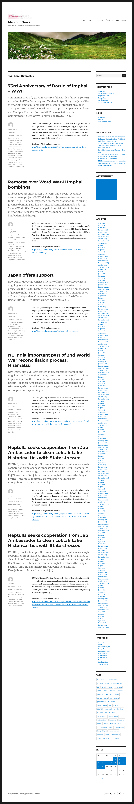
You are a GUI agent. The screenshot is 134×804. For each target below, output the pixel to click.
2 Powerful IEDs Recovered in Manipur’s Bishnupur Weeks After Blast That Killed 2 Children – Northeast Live (111, 139)
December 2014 (103, 524)
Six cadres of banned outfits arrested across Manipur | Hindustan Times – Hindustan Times (110, 146)
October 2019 (102, 397)
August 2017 (102, 454)
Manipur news (113, 716)
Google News (102, 649)
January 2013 (102, 575)
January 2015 (102, 522)
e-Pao (100, 644)
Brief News (118, 687)
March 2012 (102, 596)
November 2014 (103, 526)
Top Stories (115, 738)
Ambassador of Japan (15, 322)
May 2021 (101, 355)
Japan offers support (30, 275)
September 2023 (103, 294)
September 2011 (103, 610)
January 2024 (102, 285)
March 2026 (102, 228)
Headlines (18, 144)
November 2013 (103, 553)
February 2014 (103, 546)
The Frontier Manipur (105, 102)
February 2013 (103, 572)
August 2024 (102, 269)
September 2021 (103, 346)
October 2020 (102, 370)
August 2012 (102, 585)
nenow (99, 723)
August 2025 (102, 243)
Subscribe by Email (104, 122)
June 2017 (101, 458)
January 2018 (102, 443)
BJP (98, 687)
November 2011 (103, 605)
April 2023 (101, 305)
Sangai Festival (17, 518)
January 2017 (102, 469)
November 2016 (103, 474)
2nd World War (13, 412)
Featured (100, 694)
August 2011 (102, 612)
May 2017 (101, 460)
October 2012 (102, 581)
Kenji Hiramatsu (13, 337)
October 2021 (102, 344)
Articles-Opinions (103, 683)
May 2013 (101, 566)
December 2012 (103, 577)
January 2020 (102, 390)
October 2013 (102, 555)
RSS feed (101, 120)
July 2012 (101, 588)
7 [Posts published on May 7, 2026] (111, 763)
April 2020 (101, 384)
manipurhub (101, 716)
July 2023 (101, 298)
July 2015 (101, 509)
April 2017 (101, 463)
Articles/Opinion (116, 683)
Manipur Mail (102, 658)
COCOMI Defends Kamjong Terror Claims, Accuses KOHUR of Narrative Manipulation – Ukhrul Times (112, 157)
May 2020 (101, 381)
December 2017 (103, 445)
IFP (110, 705)
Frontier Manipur (104, 647)
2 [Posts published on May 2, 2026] (119, 759)
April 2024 (101, 278)
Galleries (11, 144)
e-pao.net (101, 91)
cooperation (12, 507)
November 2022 (103, 315)
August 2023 (102, 296)
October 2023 (102, 291)
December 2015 (103, 498)
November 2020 (103, 368)
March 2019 (102, 412)
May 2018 (101, 434)
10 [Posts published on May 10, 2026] (124, 763)
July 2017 (101, 456)
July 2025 (101, 245)
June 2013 (101, 564)
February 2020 (103, 388)
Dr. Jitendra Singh (14, 333)
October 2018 (102, 423)
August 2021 (102, 348)
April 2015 (101, 515)
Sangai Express (103, 664)
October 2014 (102, 528)
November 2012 (103, 579)
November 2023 (103, 289)
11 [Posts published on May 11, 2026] (98, 767)
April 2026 (101, 226)
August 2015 (102, 506)
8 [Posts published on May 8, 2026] (115, 763)
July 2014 (101, 535)
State (99, 738)
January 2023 (102, 311)
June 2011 (101, 616)
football (116, 694)
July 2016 (101, 482)
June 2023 (101, 300)
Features (108, 694)
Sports (107, 734)
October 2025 (102, 239)
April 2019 (101, 410)
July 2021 (101, 351)
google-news (114, 698)
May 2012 (101, 592)
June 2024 (101, 274)
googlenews (101, 702)
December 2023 (103, 287)
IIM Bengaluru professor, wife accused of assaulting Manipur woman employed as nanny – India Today (112, 163)
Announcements (111, 680)
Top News (106, 738)
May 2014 (101, 539)
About (100, 20)
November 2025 (103, 236)
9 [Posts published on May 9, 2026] (119, 763)
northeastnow (102, 727)
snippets (100, 734)
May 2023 (101, 302)
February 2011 (102, 625)
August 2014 (102, 533)
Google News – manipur (106, 93)
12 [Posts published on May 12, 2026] (103, 767)
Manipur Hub (102, 655)
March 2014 (102, 544)
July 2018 (101, 430)
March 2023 (102, 307)
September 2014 (103, 531)
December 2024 (103, 261)
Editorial (112, 691)
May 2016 (101, 487)
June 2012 (101, 590)
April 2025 (101, 252)
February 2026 (103, 230)
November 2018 (103, 421)
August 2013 (102, 559)
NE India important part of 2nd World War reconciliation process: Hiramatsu (49, 360)
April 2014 (101, 542)
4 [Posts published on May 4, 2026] (98, 763)
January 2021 (102, 364)
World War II (17, 162)
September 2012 (103, 583)
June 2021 (101, 353)
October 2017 (102, 449)
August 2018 (102, 427)
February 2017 (103, 467)
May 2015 (101, 513)
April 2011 (101, 621)
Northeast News (115, 723)
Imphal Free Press (104, 96)
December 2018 (103, 419)
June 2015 (101, 511)
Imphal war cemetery (15, 147)
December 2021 (103, 340)
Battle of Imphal (13, 138)
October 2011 (102, 607)
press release (119, 727)
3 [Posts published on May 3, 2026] (123, 759)
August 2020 (102, 375)
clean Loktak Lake (14, 504)
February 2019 (103, 414)
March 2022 (102, 333)
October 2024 (102, 265)
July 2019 (101, 403)
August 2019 (102, 401)
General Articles (102, 698)
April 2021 (101, 357)
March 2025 (102, 254)
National (121, 720)
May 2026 (101, 223)
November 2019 (103, 395)
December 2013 (103, 550)
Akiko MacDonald (14, 238)
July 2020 (101, 377)
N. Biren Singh (102, 720)
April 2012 (101, 594)
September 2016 (103, 478)
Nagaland (11, 427)
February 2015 (103, 520)
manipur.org (121, 20)
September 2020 (103, 373)
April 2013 (101, 568)
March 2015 (102, 517)
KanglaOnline (13, 135)
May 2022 (101, 329)
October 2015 (102, 502)
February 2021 (103, 362)
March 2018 (102, 438)
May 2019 (101, 408)
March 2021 (102, 359)
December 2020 (103, 366)
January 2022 (102, 337)
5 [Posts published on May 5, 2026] (102, 763)
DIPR (99, 691)
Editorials (120, 691)
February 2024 (103, 283)
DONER (21, 331)
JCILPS (99, 709)
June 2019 (101, 405)
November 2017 (103, 447)
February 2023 (103, 309)
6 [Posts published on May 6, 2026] (106, 763)
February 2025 (103, 256)
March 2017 (102, 465)
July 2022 (101, 324)
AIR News (100, 680)
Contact (109, 20)
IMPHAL (116, 705)
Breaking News (107, 687)
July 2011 (101, 614)
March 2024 (102, 280)
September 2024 (103, 267)
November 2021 (103, 342)
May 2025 (101, 250)
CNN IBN (101, 642)
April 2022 (101, 331)
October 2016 (102, 476)
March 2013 (102, 570)
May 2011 (101, 618)
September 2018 (103, 425)
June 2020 (101, 379)
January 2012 (102, 601)
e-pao (105, 691)
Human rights (102, 705)
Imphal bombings (14, 253)
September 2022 (103, 320)
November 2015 (103, 500)
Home (82, 20)
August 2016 (102, 480)
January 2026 (102, 232)
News (90, 20)
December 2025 (103, 234)
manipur (19, 425)
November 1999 (103, 627)
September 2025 (103, 241)
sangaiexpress (114, 731)
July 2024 (101, 272)
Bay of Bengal (13, 324)
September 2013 (103, 557)
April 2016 (101, 489)
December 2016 (103, 471)
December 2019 (103, 392)
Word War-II (21, 259)
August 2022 (102, 322)
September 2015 (103, 504)
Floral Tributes (13, 251)
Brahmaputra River (14, 326)
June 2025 (101, 247)
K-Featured (19, 151)
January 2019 (102, 416)
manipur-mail (110, 712)
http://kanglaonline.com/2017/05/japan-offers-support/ (55, 331)
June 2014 (101, 537)
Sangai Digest (102, 731)
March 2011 (102, 623)
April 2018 (101, 436)
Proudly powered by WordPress (30, 794)
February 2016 (103, 493)
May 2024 (101, 276)
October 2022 (102, 318)
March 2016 (102, 491)
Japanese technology (15, 509)
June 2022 (101, 326)
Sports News (115, 734)
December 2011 (103, 603)
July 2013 (101, 561)
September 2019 (103, 399)
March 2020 (102, 386)
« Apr (102, 778)
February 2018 (103, 441)
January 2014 (102, 548)
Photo (111, 727)
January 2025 (102, 258)
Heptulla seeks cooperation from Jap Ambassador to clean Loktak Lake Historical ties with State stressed (48, 452)
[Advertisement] (107, 189)
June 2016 (101, 485)
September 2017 (103, 452)
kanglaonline (12, 129)
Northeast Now (103, 100)
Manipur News (19, 22)
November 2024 (103, 263)
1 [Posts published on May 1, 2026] (115, 759)
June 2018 (101, 432)
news (106, 723)
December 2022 (103, 313)
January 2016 (102, 495)
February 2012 (103, 599)
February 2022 (103, 335)
